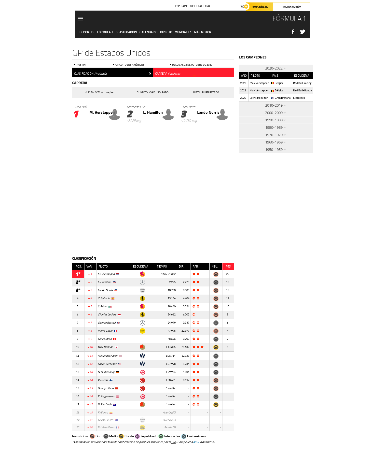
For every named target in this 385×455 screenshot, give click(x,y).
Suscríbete (260, 6)
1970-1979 (276, 134)
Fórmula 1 (105, 32)
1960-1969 (276, 142)
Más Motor (202, 32)
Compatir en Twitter (303, 32)
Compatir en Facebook (293, 32)
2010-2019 (276, 105)
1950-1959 (276, 149)
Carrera (175, 72)
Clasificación (112, 72)
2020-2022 (276, 68)
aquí (196, 441)
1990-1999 (276, 120)
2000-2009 (276, 112)
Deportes (87, 32)
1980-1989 (276, 127)
